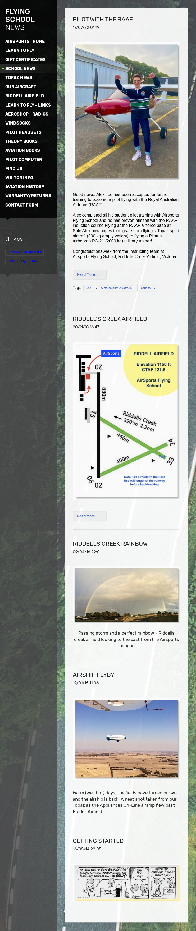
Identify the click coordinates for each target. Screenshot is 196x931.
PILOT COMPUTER (23, 159)
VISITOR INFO (19, 177)
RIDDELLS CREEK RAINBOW (110, 544)
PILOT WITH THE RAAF (103, 19)
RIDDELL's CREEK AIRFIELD (110, 319)
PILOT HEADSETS (23, 132)
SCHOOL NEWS (20, 68)
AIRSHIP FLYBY (93, 675)
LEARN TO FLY (19, 50)
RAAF (36, 261)
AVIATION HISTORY (24, 186)
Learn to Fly (16, 261)
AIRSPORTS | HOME (25, 41)
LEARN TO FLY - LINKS (28, 105)
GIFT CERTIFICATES (25, 59)
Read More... (87, 275)
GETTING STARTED (98, 841)
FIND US (13, 168)
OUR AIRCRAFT (20, 86)
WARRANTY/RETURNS (28, 195)
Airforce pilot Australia (24, 252)
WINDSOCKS (18, 123)
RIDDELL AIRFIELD (24, 95)
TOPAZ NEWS (18, 77)
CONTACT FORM (21, 205)
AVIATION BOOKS (22, 150)
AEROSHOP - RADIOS (26, 114)
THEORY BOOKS (21, 141)
